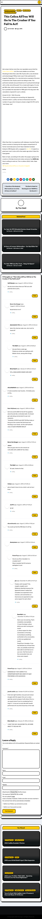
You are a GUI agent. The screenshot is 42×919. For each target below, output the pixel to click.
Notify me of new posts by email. (12, 807)
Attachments (6, 792)
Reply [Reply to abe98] (34, 515)
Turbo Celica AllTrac (8, 71)
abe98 (12, 504)
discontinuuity (12, 523)
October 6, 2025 (19, 248)
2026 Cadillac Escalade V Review (15, 843)
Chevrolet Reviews (30, 890)
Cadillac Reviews (19, 840)
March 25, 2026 (19, 231)
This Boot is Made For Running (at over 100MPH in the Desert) (29, 189)
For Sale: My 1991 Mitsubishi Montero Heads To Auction (20, 229)
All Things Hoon (9, 840)
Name (4, 770)
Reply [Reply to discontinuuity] (34, 534)
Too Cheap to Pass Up (10, 12)
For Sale (19, 10)
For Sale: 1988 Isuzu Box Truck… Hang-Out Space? (19, 264)
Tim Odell (22, 208)
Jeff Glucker (8, 231)
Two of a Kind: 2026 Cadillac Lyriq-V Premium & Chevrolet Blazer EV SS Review (19, 894)
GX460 (17, 857)
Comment (5, 748)
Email (3, 777)
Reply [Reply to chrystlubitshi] (34, 400)
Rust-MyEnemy (12, 408)
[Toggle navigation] (2, 2)
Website (4, 784)
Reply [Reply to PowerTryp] (34, 572)
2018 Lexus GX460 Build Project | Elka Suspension (20, 860)
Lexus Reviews (9, 873)
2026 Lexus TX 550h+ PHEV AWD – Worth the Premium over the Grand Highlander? (18, 876)
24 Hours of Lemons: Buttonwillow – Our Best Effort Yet (21, 246)
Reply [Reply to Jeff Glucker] (34, 295)
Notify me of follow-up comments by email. (15, 804)
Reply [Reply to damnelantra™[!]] (34, 337)
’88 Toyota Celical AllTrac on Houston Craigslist (16, 166)
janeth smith (11, 691)
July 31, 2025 (18, 265)
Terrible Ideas (26, 10)
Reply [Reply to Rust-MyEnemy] (34, 433)
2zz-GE (29, 149)
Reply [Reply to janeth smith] (34, 712)
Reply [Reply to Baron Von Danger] (34, 316)
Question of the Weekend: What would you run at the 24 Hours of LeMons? (12, 189)
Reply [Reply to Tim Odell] (34, 360)
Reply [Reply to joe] (34, 606)
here (19, 309)
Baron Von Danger (15, 304)
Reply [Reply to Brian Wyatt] (34, 379)
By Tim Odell (9, 28)
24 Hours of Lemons (10, 10)
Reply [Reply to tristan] (34, 496)
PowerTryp (15, 555)
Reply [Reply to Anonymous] (34, 547)
